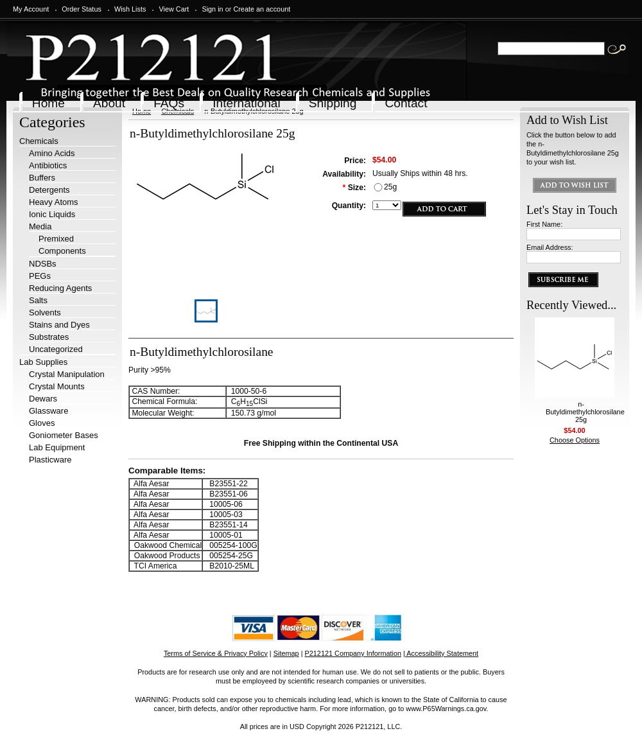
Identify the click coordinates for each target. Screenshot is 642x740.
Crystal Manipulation (67, 374)
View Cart (174, 9)
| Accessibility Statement (440, 653)
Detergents (49, 190)
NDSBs (42, 264)
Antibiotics (48, 165)
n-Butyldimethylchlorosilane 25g (585, 411)
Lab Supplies (43, 362)
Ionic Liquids (52, 214)
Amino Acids (52, 153)
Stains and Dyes (59, 325)
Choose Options (575, 440)
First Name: (544, 224)
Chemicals (38, 141)
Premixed (56, 238)
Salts (38, 300)
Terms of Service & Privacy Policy (216, 653)
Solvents (45, 312)
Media (40, 226)
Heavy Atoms (53, 202)
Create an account (261, 9)
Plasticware (50, 459)
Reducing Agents (60, 288)
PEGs (40, 276)
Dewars (43, 398)
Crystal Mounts (57, 386)
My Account (31, 9)
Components (62, 251)
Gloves (42, 423)
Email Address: (549, 247)
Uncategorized (56, 349)
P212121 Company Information (353, 653)
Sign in (212, 9)
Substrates (49, 337)
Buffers (42, 177)
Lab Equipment (57, 447)
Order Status (81, 9)
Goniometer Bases (63, 435)
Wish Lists (130, 9)
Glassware (48, 411)
